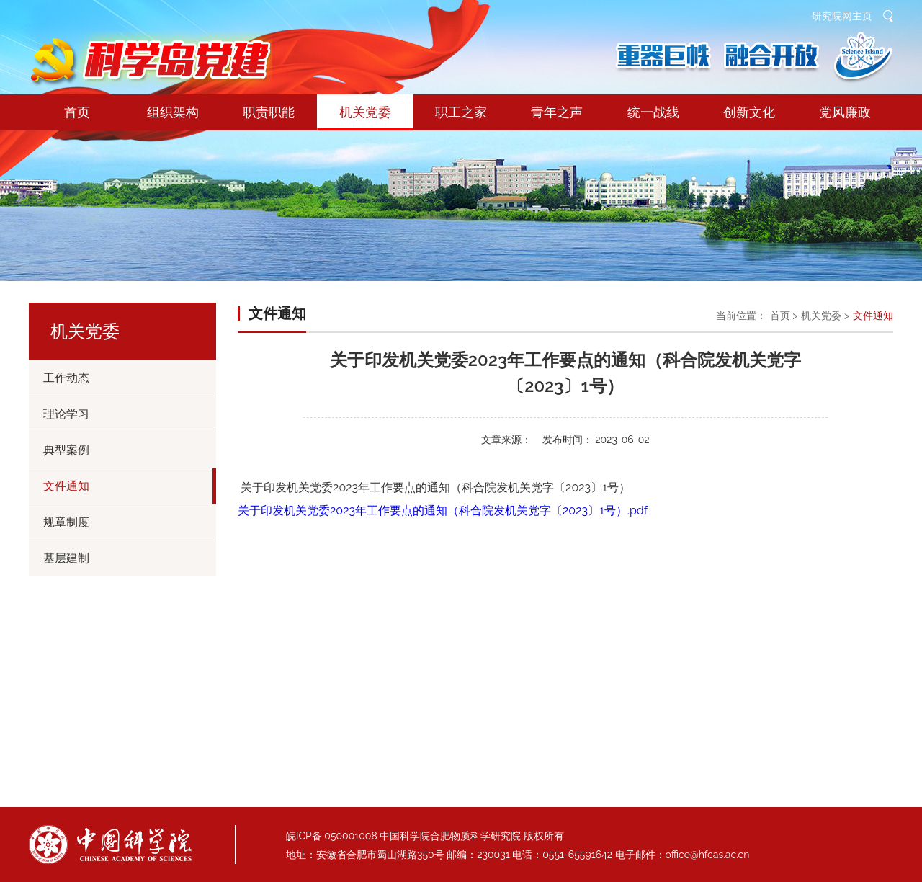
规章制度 (66, 522)
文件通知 (66, 486)
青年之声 (557, 112)
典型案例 (66, 450)
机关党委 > (825, 315)
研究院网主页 (842, 16)
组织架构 (173, 112)
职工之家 (461, 112)
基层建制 (66, 558)
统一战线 (653, 112)
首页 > (784, 315)
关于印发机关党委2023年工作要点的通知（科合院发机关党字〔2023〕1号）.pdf (443, 510)
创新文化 (749, 112)
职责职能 (269, 112)
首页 (77, 112)
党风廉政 (845, 112)
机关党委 (365, 117)
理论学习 (66, 414)
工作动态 (66, 378)
